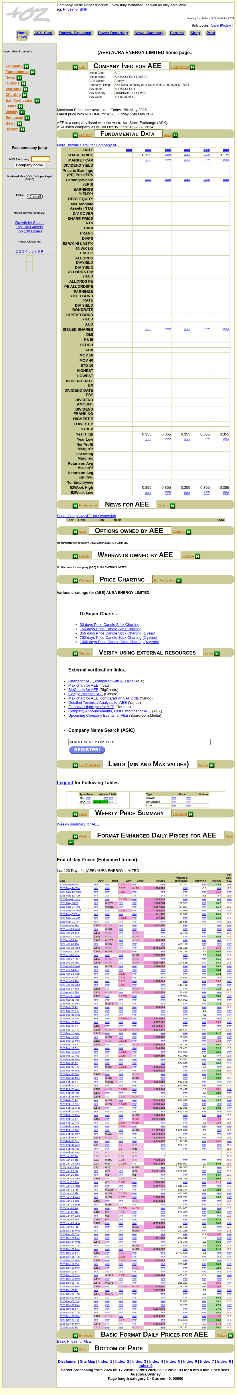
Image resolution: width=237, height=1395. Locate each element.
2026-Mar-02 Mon (70, 1078)
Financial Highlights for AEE (91, 707)
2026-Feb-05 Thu (69, 1141)
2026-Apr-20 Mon (70, 955)
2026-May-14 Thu (70, 888)
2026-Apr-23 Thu (69, 944)
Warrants (13, 89)
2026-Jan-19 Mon (70, 1186)
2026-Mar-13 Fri (69, 1044)
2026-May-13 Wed (70, 891)
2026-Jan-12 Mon (70, 1204)
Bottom (12, 129)
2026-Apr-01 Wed (70, 996)
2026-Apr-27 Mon (70, 936)
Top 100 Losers (29, 231)
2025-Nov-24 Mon (70, 1323)
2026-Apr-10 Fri (69, 977)
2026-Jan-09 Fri (69, 1208)
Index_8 (224, 1361)
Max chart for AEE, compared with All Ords (103, 698)
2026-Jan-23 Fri (69, 1171)
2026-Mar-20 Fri (69, 1025)
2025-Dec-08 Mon (70, 1286)
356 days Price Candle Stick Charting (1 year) (117, 633)
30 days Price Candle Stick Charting (109, 624)
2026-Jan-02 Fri (69, 1226)
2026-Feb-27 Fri (69, 1081)
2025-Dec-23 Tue (70, 1245)
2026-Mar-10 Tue (69, 1055)
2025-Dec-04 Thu (70, 1293)
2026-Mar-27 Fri (69, 1007)
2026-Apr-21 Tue (69, 951)
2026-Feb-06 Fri (69, 1137)
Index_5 (173, 1361)
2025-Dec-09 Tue (70, 1282)
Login (215, 25)
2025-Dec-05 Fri (69, 1290)
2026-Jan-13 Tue (69, 1200)
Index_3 (139, 1361)
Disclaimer (67, 1361)
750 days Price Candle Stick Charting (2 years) (118, 637)
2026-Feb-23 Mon (70, 1096)
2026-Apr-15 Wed (70, 966)
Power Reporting (113, 33)
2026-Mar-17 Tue (69, 1037)
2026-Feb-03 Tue (69, 1148)
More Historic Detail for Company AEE (88, 145)
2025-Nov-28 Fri (69, 1308)
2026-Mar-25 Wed (70, 1014)
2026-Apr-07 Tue (69, 988)
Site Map (87, 1361)
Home (22, 33)
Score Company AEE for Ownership (86, 516)
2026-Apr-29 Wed (70, 929)
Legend (65, 782)
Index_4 (156, 1361)
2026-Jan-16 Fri (69, 1189)
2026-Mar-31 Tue (69, 999)
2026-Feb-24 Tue (69, 1092)
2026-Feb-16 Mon (70, 1115)
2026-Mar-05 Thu (69, 1066)
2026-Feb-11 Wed (70, 1126)
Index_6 (190, 1361)
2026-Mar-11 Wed (70, 1052)
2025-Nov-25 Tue (70, 1320)
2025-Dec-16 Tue (70, 1264)
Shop (195, 33)
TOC (82, 67)
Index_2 (122, 1361)
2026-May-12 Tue (70, 895)
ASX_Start (43, 33)
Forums (177, 33)
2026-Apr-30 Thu (69, 925)
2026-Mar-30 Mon (70, 1003)
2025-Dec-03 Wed (70, 1297)
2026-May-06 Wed (70, 910)
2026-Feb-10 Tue (69, 1130)
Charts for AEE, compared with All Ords (100, 681)
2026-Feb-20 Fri (69, 1100)
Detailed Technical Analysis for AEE (97, 702)
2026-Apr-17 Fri (69, 958)
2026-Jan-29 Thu (69, 1159)
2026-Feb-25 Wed (70, 1089)
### (129, 150)
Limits (10, 106)
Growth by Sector (29, 222)
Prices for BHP (75, 9)
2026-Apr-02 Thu (69, 992)
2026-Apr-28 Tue (69, 932)
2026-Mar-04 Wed (70, 1070)
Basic (10, 123)
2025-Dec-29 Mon (70, 1238)
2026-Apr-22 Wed (70, 947)
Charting (13, 94)
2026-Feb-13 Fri (69, 1119)
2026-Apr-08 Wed (70, 985)
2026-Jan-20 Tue (69, 1182)
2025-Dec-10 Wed (70, 1279)
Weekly (11, 112)
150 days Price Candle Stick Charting (110, 629)
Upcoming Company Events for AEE (98, 715)
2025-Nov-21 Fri (69, 1327)
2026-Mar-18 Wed (70, 1033)
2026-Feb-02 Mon (70, 1152)
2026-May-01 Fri (69, 921)
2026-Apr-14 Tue (69, 970)
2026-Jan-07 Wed (70, 1215)
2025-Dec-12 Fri (69, 1271)
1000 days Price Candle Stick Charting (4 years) (119, 642)
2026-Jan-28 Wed (70, 1163)
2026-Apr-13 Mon (70, 973)
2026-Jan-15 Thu (69, 1193)
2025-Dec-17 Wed (70, 1260)
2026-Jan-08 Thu (69, 1212)
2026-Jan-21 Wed (70, 1178)
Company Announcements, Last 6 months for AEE (109, 711)
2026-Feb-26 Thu (69, 1085)
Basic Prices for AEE (74, 1341)
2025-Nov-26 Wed (70, 1316)
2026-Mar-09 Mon (70, 1059)
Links (22, 37)
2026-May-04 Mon (70, 918)
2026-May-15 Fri (69, 884)
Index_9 (145, 1366)
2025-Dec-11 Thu (70, 1275)
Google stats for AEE (85, 694)
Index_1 (105, 1361)
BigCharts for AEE (83, 689)
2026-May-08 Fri (69, 903)
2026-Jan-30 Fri (69, 1156)
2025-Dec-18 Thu (70, 1256)
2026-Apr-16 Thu (69, 962)
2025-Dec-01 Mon (70, 1305)
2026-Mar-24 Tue (69, 1018)
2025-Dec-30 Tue (70, 1234)
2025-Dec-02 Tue (70, 1301)
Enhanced (14, 117)
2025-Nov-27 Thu (70, 1312)
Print (211, 33)
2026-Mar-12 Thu (69, 1048)
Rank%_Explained (75, 33)
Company (13, 66)
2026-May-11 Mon (70, 899)
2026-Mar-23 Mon (70, 1022)
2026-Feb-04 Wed (70, 1145)
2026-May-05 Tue (70, 914)
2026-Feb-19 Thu (69, 1104)
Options (12, 83)
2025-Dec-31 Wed (70, 1230)
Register (226, 25)
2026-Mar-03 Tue (69, 1074)
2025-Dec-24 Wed (70, 1241)
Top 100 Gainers (29, 227)
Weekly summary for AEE (78, 824)
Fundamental (17, 72)
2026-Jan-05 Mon (70, 1223)
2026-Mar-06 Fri (69, 1063)
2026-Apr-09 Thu (69, 981)
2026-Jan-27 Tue (69, 1167)
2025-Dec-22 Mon (70, 1249)
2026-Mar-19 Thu (69, 1029)
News (10, 77)
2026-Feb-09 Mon (70, 1133)
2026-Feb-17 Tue (69, 1111)
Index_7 (207, 1361)
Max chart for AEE (83, 685)
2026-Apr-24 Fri (69, 940)
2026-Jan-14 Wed (70, 1197)
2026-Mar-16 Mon (70, 1040)
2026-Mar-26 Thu (69, 1011)
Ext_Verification (19, 100)
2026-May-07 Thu (70, 906)
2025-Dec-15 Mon (70, 1267)
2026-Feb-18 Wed (70, 1107)
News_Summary (149, 33)
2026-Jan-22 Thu (69, 1174)
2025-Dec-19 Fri (69, 1253)
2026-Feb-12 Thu (69, 1122)
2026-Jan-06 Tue (69, 1219)
